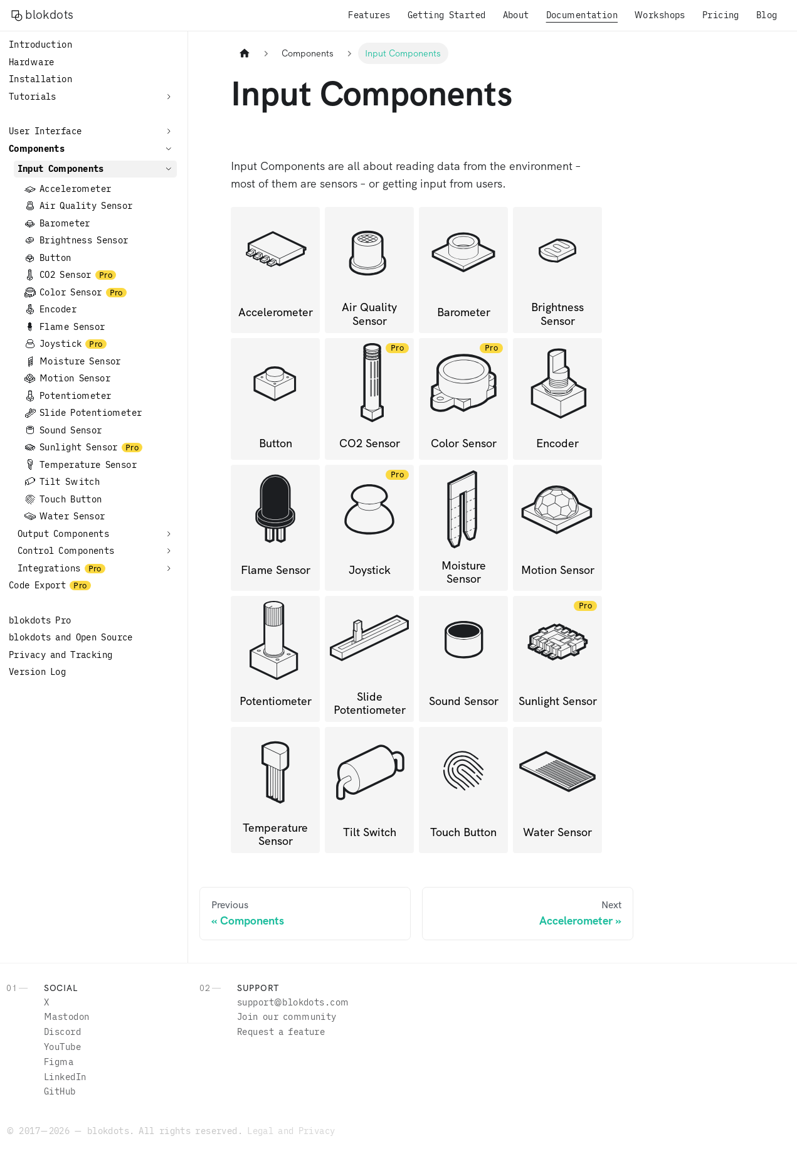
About (516, 15)
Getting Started (447, 15)
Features (369, 15)
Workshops (660, 15)
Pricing (720, 15)
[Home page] (244, 53)
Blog (767, 15)
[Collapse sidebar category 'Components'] (169, 149)
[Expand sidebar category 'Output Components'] (169, 534)
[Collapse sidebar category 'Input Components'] (169, 169)
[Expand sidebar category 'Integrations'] (169, 568)
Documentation (582, 15)
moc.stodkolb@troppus (293, 1002)
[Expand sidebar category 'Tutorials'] (169, 96)
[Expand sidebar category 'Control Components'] (169, 551)
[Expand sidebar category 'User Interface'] (169, 131)
